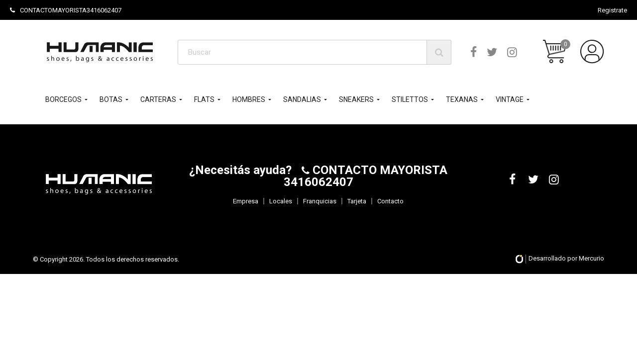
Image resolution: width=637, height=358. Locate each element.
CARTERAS (158, 99)
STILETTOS (410, 99)
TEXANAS (462, 99)
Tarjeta (356, 201)
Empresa (245, 201)
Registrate (612, 10)
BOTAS (111, 99)
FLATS (204, 99)
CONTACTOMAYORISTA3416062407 (65, 10)
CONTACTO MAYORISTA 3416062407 (366, 176)
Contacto (390, 201)
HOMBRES (248, 99)
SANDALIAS (302, 99)
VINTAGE (510, 99)
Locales (280, 201)
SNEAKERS (356, 99)
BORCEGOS (63, 99)
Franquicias (319, 201)
